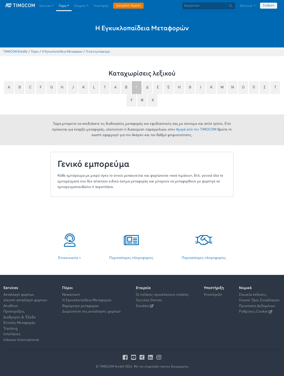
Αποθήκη (10, 306)
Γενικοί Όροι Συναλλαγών (259, 300)
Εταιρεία (143, 287)
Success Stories (149, 300)
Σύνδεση (268, 5)
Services (10, 287)
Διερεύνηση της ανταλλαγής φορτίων (91, 311)
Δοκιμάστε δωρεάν (128, 5)
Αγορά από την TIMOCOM (196, 129)
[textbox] (208, 6)
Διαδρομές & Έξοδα (19, 317)
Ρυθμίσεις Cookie (255, 311)
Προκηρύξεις (14, 311)
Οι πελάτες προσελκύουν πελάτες (162, 295)
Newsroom (71, 295)
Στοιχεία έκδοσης (252, 295)
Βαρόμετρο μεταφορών (80, 306)
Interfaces (11, 334)
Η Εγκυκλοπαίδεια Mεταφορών (87, 300)
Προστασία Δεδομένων (257, 306)
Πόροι (67, 287)
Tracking (10, 329)
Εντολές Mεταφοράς (19, 323)
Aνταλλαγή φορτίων (18, 295)
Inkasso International (21, 340)
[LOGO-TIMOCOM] (20, 5)
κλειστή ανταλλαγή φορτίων (25, 300)
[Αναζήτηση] (204, 6)
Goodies (145, 306)
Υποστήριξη (213, 295)
